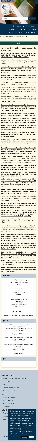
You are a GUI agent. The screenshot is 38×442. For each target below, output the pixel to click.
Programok (31, 33)
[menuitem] (17, 26)
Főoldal (2, 36)
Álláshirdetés (7, 413)
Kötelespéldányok (8, 406)
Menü (19, 43)
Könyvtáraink (29, 26)
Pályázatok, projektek (9, 397)
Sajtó (4, 384)
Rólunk (17, 26)
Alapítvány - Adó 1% (9, 391)
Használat (14, 29)
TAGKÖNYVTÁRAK (10, 36)
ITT (20, 434)
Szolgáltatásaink (28, 29)
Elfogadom (24, 437)
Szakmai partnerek (8, 403)
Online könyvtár (16, 33)
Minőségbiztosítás (8, 381)
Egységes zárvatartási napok (11, 388)
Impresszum (6, 436)
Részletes (18, 295)
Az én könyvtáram (8, 400)
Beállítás (31, 437)
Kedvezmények (18, 353)
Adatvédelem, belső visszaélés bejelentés (15, 378)
